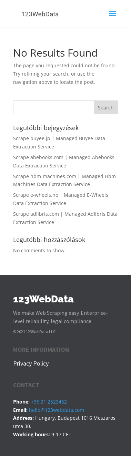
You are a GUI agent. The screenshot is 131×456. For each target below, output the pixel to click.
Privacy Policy (31, 363)
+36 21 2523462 (49, 401)
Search (106, 107)
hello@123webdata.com (56, 410)
